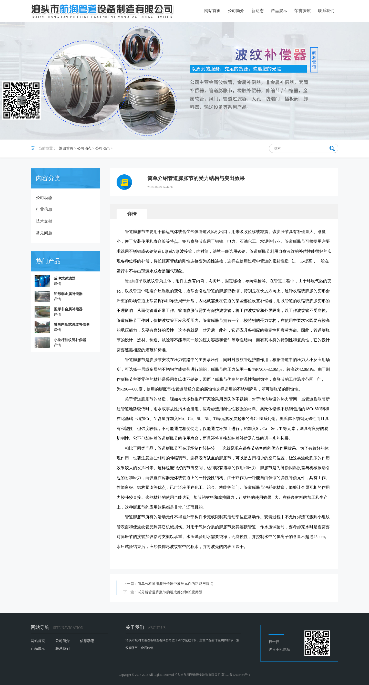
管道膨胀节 (134, 281)
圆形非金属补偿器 (68, 309)
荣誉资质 (302, 10)
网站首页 (212, 10)
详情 (57, 284)
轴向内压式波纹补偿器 (72, 324)
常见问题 (44, 233)
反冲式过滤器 (64, 278)
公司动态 (84, 148)
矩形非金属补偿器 (68, 294)
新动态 (257, 10)
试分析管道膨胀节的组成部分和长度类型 (170, 592)
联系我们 (326, 10)
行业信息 (44, 209)
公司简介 (236, 10)
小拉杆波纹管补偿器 (70, 340)
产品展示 (279, 10)
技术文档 (44, 221)
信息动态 (87, 641)
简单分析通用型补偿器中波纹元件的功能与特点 (175, 584)
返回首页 (66, 148)
